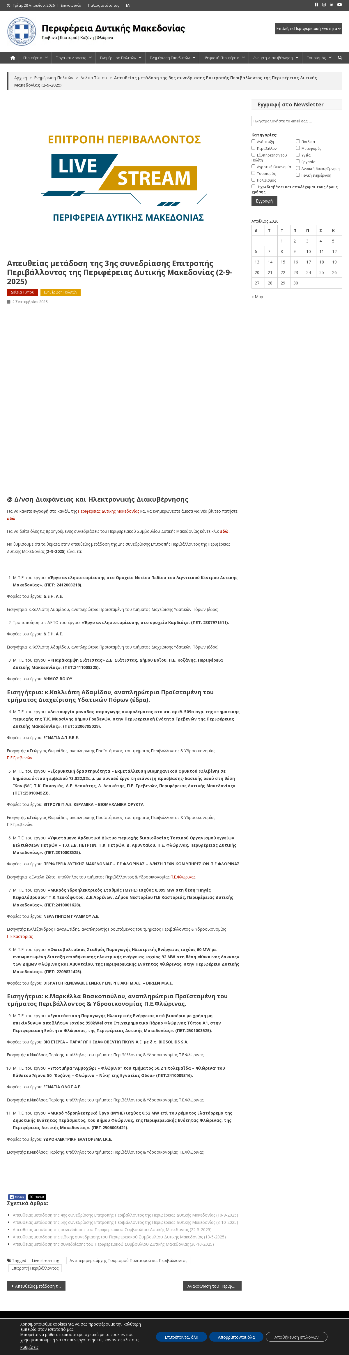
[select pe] (308, 28)
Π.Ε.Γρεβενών (19, 757)
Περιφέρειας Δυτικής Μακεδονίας (108, 511)
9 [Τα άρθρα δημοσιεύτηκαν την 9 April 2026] (294, 251)
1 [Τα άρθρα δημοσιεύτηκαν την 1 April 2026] (282, 241)
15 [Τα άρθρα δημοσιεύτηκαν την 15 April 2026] (283, 262)
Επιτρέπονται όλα (181, 1337)
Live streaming (45, 1260)
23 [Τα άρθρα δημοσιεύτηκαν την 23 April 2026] (295, 272)
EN (128, 5)
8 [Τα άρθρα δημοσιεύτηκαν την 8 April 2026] (282, 251)
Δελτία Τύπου (22, 292)
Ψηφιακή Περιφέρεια (221, 57)
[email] (296, 121)
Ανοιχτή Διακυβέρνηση (273, 57)
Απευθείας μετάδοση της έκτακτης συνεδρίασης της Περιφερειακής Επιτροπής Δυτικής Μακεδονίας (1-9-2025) (40, 1286)
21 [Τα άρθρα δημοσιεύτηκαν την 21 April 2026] (270, 272)
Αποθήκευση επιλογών (296, 1337)
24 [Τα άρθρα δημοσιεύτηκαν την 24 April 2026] (308, 272)
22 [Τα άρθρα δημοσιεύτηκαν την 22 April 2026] (283, 272)
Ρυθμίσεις (29, 1347)
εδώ (11, 518)
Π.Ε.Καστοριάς (20, 936)
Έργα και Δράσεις (71, 57)
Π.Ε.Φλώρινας (183, 877)
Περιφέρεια (32, 57)
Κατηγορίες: (264, 135)
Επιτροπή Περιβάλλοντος (35, 1268)
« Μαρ (257, 296)
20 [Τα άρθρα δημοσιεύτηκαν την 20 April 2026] (257, 272)
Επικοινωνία (71, 5)
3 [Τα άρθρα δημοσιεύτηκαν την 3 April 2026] (307, 241)
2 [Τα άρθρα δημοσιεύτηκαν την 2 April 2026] (294, 241)
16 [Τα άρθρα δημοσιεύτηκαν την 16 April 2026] (295, 262)
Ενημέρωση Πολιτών (118, 57)
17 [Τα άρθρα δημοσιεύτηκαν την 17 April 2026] (308, 262)
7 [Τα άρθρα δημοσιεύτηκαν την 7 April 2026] (269, 251)
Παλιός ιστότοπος (103, 5)
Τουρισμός (316, 57)
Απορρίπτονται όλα (236, 1337)
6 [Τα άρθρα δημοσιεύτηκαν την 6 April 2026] (256, 251)
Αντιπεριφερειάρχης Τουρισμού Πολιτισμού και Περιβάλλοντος (128, 1260)
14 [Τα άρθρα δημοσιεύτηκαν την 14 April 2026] (270, 262)
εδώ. (225, 531)
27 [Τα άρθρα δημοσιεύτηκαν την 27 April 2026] (257, 283)
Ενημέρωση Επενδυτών (170, 57)
